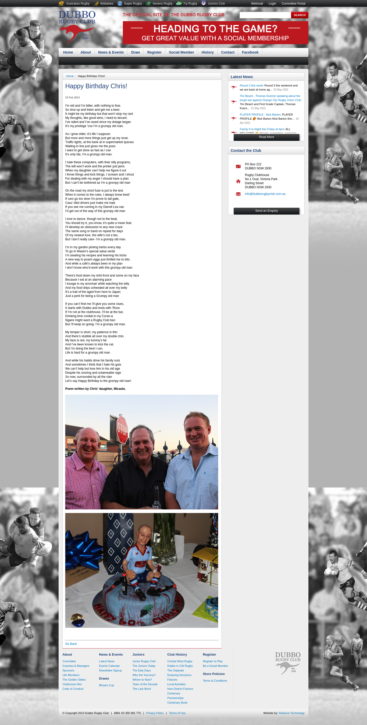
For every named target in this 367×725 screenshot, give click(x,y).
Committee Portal (293, 3)
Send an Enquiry (266, 210)
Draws (104, 678)
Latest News (242, 76)
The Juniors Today (144, 665)
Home (68, 52)
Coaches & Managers (75, 665)
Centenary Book (177, 702)
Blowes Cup (106, 685)
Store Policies (214, 674)
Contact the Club (246, 150)
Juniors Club (216, 3)
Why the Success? (144, 675)
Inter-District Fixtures (180, 688)
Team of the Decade (145, 684)
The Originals (175, 670)
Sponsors (68, 670)
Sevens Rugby (163, 3)
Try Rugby (190, 3)
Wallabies (106, 3)
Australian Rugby (77, 3)
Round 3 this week (251, 85)
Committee (69, 661)
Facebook (250, 52)
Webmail (257, 3)
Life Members (71, 675)
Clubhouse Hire (72, 684)
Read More (266, 137)
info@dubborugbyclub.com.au (265, 194)
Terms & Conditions (215, 680)
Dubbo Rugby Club (77, 27)
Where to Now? (142, 679)
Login (272, 3)
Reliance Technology (292, 713)
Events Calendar (109, 665)
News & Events (111, 52)
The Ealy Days (142, 670)
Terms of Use (177, 713)
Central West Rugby (179, 661)
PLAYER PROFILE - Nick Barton (260, 114)
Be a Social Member (215, 665)
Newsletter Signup (110, 670)
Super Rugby (133, 3)
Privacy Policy (155, 713)
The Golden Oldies (74, 679)
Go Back (71, 644)
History (208, 52)
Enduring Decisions (179, 675)
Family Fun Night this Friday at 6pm (262, 129)
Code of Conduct (73, 688)
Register (154, 52)
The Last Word (142, 688)
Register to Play (213, 661)
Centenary (173, 693)
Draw (135, 52)
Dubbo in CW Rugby (180, 665)
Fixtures (172, 679)
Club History (177, 654)
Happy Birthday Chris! (91, 76)
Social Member (181, 52)
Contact (227, 52)
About (86, 52)
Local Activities (176, 684)
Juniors (139, 654)
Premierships (175, 697)
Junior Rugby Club (144, 661)
